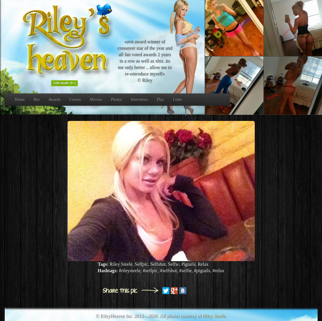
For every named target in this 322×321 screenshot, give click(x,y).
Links (177, 99)
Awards (54, 99)
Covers (75, 99)
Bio (36, 99)
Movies (96, 99)
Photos (116, 99)
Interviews (139, 99)
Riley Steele (214, 315)
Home (20, 99)
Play (160, 99)
